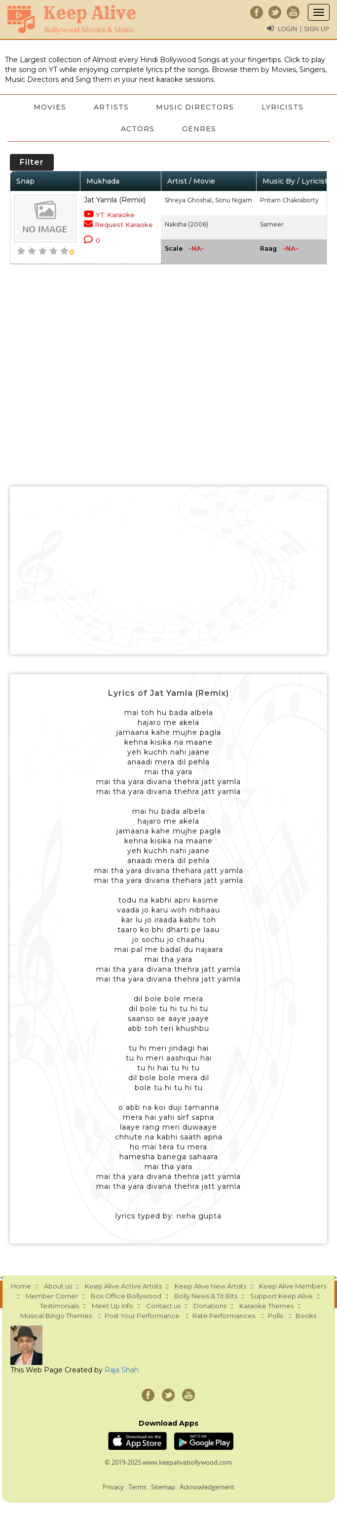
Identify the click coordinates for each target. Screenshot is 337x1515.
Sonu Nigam (233, 200)
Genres (199, 128)
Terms (137, 1486)
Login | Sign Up (303, 28)
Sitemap (163, 1486)
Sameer (272, 224)
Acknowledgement (207, 1486)
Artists (111, 107)
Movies (50, 107)
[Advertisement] (168, 570)
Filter (32, 162)
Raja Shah (122, 1369)
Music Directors (195, 107)
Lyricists (283, 107)
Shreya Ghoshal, (189, 200)
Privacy (113, 1486)
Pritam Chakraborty (289, 200)
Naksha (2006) (186, 224)
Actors (137, 128)
